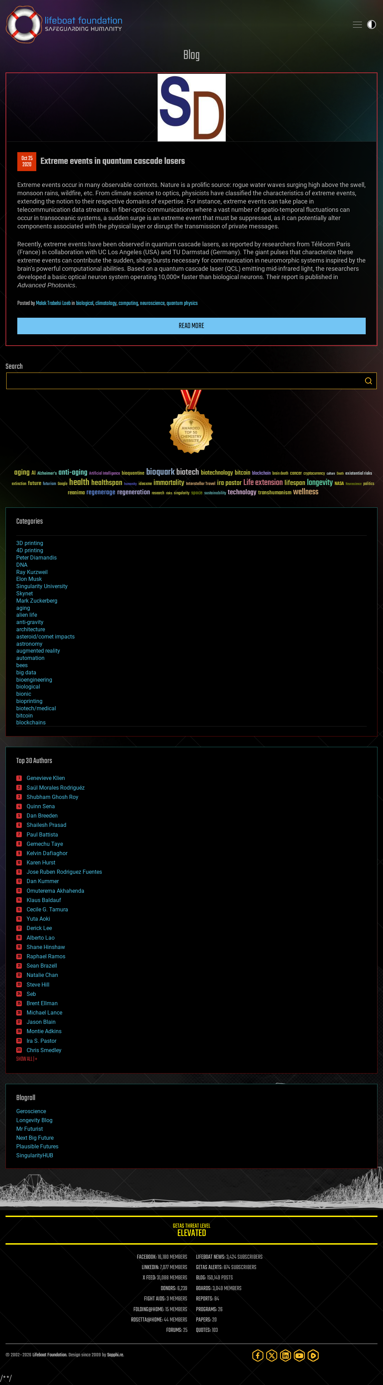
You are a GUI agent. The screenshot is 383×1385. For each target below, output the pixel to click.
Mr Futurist (29, 1129)
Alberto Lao (41, 937)
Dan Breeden (42, 815)
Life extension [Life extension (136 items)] (263, 482)
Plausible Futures (37, 1146)
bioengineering (34, 679)
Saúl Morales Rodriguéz (56, 787)
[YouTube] (299, 1355)
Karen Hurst (41, 862)
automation (30, 658)
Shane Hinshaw (46, 947)
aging (23, 608)
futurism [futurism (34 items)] (49, 484)
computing (128, 303)
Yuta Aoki (38, 919)
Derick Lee (39, 928)
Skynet (24, 593)
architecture (30, 629)
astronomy (29, 644)
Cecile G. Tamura (47, 909)
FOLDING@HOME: (148, 1309)
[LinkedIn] (285, 1355)
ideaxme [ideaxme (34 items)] (145, 484)
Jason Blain (41, 1022)
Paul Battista (42, 834)
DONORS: (168, 1288)
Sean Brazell (42, 965)
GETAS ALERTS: (209, 1267)
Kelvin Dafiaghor (47, 853)
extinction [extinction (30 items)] (19, 484)
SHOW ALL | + (26, 1059)
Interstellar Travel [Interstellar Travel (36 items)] (200, 484)
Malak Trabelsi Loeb (53, 303)
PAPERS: (203, 1320)
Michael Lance (44, 1012)
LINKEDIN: (150, 1267)
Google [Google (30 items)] (62, 484)
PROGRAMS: (206, 1309)
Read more (191, 326)
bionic (23, 694)
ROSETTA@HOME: (147, 1320)
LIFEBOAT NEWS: (210, 1257)
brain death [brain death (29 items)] (280, 474)
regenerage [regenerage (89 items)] (100, 492)
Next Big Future (35, 1138)
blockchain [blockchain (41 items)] (261, 473)
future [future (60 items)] (34, 483)
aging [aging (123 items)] (22, 472)
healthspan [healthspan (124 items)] (106, 483)
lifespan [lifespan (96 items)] (294, 483)
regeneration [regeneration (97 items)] (133, 492)
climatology (105, 303)
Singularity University (42, 586)
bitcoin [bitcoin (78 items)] (242, 473)
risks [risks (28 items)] (169, 493)
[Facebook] (257, 1355)
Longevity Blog (34, 1120)
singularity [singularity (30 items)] (181, 493)
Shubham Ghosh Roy (52, 797)
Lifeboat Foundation (49, 1355)
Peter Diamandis (36, 557)
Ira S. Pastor (41, 1041)
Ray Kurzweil (32, 572)
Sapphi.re (115, 1355)
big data (26, 672)
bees (22, 665)
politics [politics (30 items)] (368, 484)
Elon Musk (29, 579)
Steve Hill (38, 984)
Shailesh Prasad (46, 825)
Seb (31, 994)
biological (84, 303)
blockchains (31, 722)
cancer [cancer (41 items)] (296, 473)
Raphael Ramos (46, 956)
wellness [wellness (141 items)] (305, 492)
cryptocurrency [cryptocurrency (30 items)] (314, 474)
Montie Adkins (44, 1031)
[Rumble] (313, 1355)
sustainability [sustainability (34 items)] (215, 493)
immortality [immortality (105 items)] (168, 483)
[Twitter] (271, 1355)
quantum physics (182, 303)
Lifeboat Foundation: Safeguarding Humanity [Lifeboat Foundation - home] (174, 24)
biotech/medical (36, 708)
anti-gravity (30, 622)
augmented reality (38, 650)
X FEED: (149, 1278)
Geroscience (31, 1111)
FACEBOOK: (147, 1257)
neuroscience (152, 303)
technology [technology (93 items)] (242, 493)
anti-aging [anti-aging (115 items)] (72, 472)
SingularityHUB (34, 1155)
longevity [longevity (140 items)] (320, 482)
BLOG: (201, 1278)
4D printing (29, 550)
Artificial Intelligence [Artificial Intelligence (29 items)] (104, 474)
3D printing (29, 543)
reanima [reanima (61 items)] (76, 492)
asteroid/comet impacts (45, 636)
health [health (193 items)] (79, 483)
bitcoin (24, 715)
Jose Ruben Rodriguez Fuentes (64, 872)
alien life (26, 615)
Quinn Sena (41, 806)
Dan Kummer (43, 881)
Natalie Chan (42, 975)
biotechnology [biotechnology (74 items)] (217, 473)
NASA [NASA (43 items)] (339, 484)
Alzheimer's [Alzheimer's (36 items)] (47, 473)
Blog (191, 56)
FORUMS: (174, 1330)
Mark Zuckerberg (36, 600)
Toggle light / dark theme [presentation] (371, 24)
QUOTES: (203, 1330)
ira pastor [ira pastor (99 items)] (229, 483)
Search (368, 381)
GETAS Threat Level (191, 1231)
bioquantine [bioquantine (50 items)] (133, 473)
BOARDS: (204, 1288)
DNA (21, 565)
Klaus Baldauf (44, 900)
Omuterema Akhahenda (55, 891)
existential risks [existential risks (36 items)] (358, 473)
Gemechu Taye (45, 844)
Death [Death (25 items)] (340, 474)
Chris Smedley (44, 1050)
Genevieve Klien (46, 778)
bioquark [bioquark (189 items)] (160, 472)
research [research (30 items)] (158, 493)
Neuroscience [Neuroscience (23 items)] (354, 484)
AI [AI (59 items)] (33, 473)
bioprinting (29, 701)
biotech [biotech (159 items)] (187, 472)
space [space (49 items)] (197, 493)
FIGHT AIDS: (155, 1299)
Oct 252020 (26, 162)
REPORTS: (204, 1299)
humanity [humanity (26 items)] (130, 484)
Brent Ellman (42, 1003)
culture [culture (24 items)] (331, 474)
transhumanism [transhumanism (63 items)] (274, 492)
